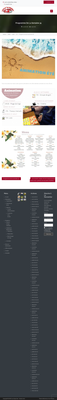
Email (45, 222)
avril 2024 (34, 267)
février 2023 (34, 299)
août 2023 (34, 287)
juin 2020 (34, 383)
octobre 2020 (35, 374)
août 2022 (34, 315)
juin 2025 (34, 228)
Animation (8, 241)
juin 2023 (34, 292)
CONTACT (49, 2)
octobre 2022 (35, 308)
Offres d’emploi (8, 248)
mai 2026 (34, 196)
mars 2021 (34, 361)
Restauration (10, 233)
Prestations (7, 220)
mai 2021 (34, 356)
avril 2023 (34, 295)
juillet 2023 (34, 290)
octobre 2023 (35, 285)
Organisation (9, 201)
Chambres (9, 231)
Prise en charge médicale (8, 224)
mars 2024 (34, 269)
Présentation (8, 199)
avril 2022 (34, 324)
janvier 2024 (34, 274)
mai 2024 (34, 265)
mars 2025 (34, 235)
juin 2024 (34, 262)
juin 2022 (34, 320)
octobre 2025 (35, 217)
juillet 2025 (34, 226)
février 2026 (34, 204)
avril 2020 (34, 388)
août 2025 (34, 223)
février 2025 (34, 238)
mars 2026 (34, 201)
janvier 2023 (34, 302)
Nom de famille (48, 217)
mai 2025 (34, 231)
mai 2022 (34, 322)
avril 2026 (34, 199)
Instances (8, 207)
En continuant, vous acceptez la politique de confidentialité (48, 229)
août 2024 (34, 257)
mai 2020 (34, 385)
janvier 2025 (34, 240)
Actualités (7, 253)
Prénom (46, 213)
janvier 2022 (34, 332)
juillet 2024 (34, 260)
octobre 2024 (35, 251)
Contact (7, 250)
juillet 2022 (34, 317)
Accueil (6, 196)
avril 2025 (34, 233)
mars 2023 (34, 297)
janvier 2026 (34, 206)
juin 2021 (34, 354)
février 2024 (34, 272)
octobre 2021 (35, 342)
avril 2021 (34, 359)
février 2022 (34, 329)
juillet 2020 (34, 381)
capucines (33, 26)
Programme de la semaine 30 (11, 178)
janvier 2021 (34, 363)
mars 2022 (34, 327)
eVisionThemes (51, 398)
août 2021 (34, 349)
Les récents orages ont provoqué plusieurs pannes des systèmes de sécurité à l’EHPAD (42, 179)
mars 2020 (34, 390)
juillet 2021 (34, 351)
